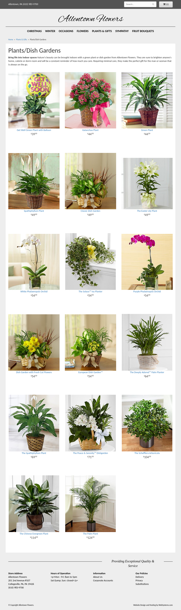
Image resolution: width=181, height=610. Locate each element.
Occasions (66, 31)
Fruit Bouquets (143, 31)
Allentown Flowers (90, 19)
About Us (98, 576)
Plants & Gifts (102, 31)
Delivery (140, 576)
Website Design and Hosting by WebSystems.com (153, 605)
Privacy (139, 580)
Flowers (82, 31)
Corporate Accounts (103, 580)
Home (10, 39)
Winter (50, 31)
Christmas (34, 31)
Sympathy (122, 31)
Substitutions (142, 584)
